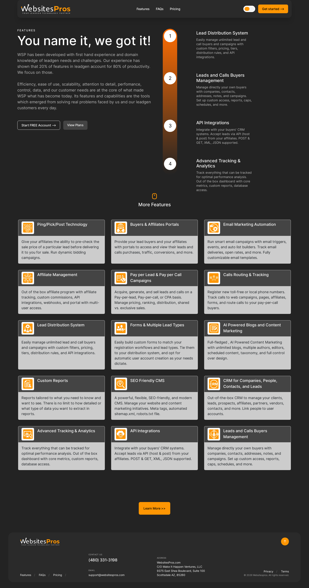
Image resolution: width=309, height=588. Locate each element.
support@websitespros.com (106, 575)
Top (285, 541)
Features (143, 9)
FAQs (160, 9)
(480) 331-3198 (102, 560)
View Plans (75, 125)
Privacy (268, 571)
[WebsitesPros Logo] (45, 9)
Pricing (175, 9)
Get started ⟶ (273, 9)
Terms (285, 571)
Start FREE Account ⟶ (38, 125)
